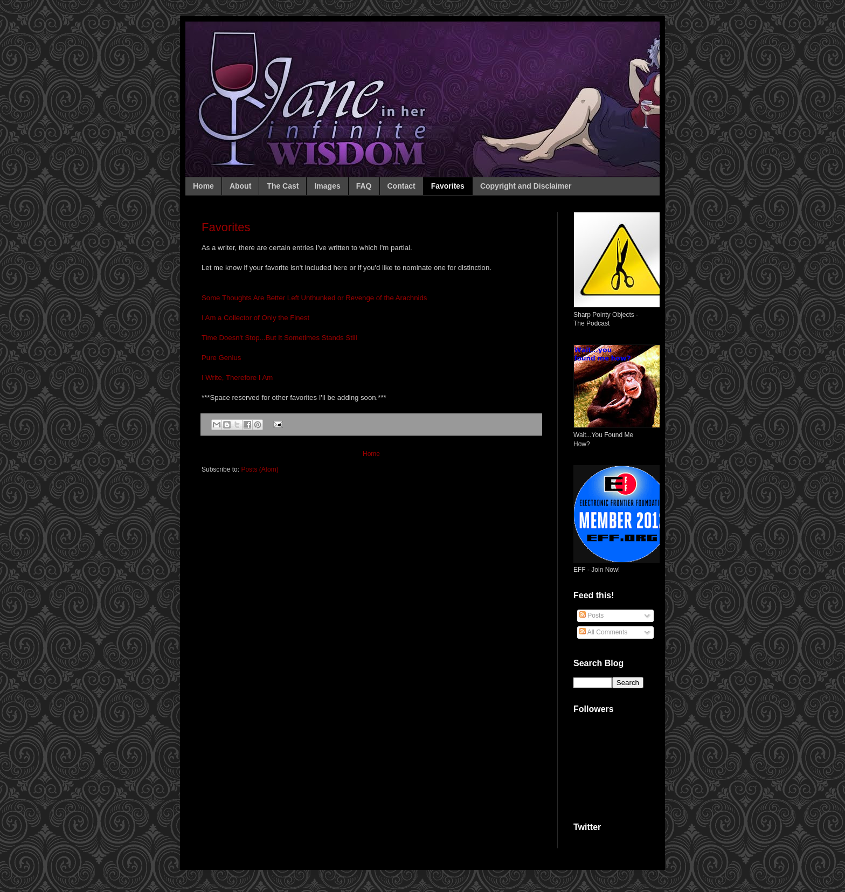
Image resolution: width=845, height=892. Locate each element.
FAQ (364, 186)
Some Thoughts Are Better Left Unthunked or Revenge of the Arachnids (314, 298)
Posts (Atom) (259, 469)
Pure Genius (221, 358)
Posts (591, 615)
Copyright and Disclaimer (526, 186)
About (240, 186)
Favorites (448, 186)
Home (203, 186)
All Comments (603, 632)
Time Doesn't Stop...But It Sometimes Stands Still (279, 338)
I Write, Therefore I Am (237, 378)
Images (327, 186)
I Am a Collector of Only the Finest (255, 318)
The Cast (283, 186)
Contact (401, 186)
